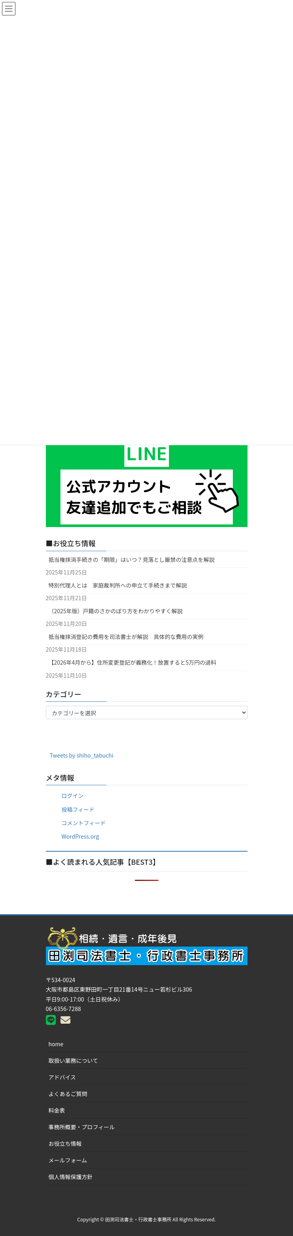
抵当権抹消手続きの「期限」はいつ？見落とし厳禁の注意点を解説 (132, 559)
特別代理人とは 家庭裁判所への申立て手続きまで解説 (118, 585)
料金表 (57, 1110)
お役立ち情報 (65, 1143)
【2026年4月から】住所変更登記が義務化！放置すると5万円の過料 (133, 662)
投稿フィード (78, 809)
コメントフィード (84, 823)
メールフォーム (68, 1160)
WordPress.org (80, 836)
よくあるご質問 (68, 1094)
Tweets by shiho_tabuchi (81, 755)
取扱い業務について (73, 1060)
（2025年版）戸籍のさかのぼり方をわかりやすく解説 (116, 611)
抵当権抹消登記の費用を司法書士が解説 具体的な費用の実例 (126, 637)
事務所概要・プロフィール (82, 1127)
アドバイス (62, 1077)
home (56, 1044)
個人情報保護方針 (71, 1177)
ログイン (73, 795)
